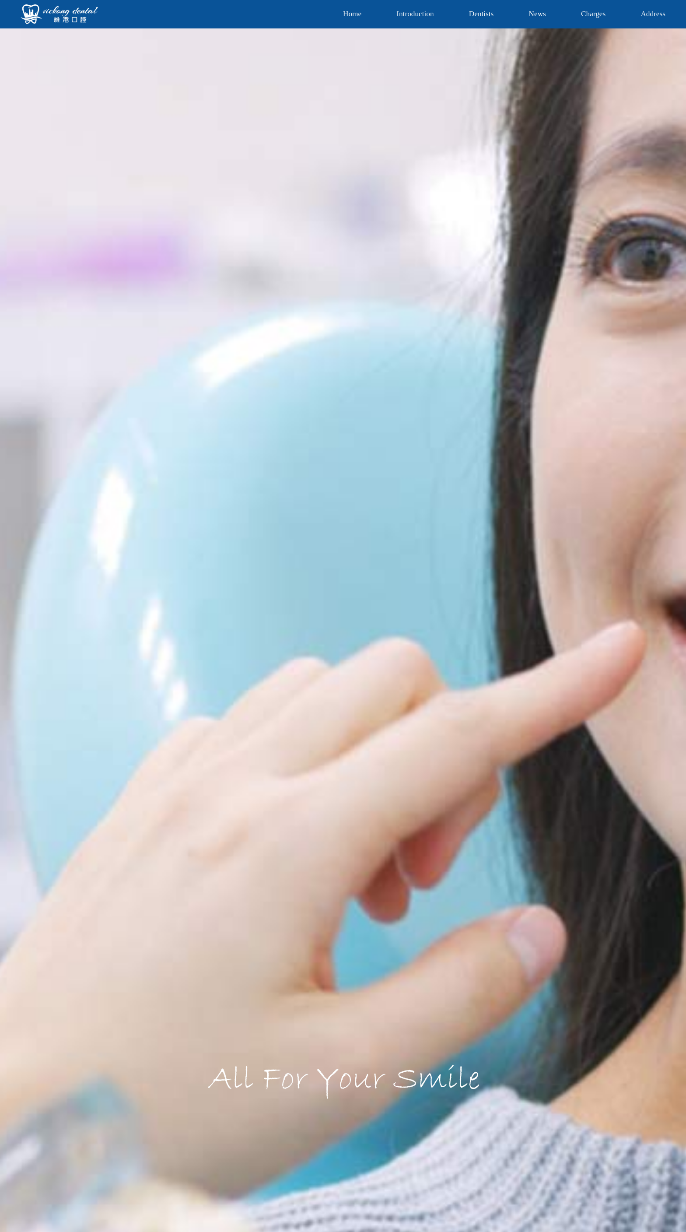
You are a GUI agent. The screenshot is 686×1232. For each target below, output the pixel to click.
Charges (593, 14)
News (537, 14)
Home (352, 14)
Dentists (481, 14)
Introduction (415, 14)
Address (652, 14)
